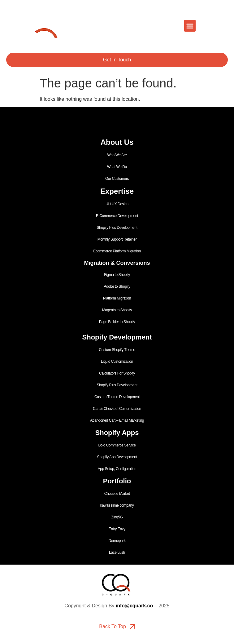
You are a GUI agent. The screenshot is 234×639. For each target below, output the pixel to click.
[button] (190, 26)
